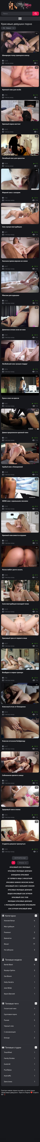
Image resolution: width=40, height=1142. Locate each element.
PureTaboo (19, 1070)
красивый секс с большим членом (20, 886)
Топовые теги (12, 1003)
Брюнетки (19, 938)
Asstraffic (19, 1076)
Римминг (19, 932)
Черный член (19, 1026)
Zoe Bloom (19, 976)
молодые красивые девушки (20, 901)
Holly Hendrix (19, 982)
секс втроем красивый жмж (20, 909)
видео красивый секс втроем (20, 893)
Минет (19, 944)
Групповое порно (19, 1014)
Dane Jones (19, 1081)
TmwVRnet (19, 1052)
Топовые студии (13, 1047)
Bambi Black (19, 964)
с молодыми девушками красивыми (20, 905)
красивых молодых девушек (20, 871)
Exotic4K (19, 1064)
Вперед (21, 863)
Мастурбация (19, 926)
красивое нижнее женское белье (20, 882)
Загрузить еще (20, 858)
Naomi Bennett (19, 994)
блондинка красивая (20, 875)
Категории (10, 915)
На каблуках (19, 950)
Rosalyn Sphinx (19, 970)
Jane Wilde (19, 988)
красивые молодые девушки (20, 890)
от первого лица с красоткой (20, 878)
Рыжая (19, 1020)
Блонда (19, 1038)
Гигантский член (19, 1008)
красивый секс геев (20, 897)
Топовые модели (13, 959)
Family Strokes (19, 1058)
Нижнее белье (19, 921)
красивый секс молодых (20, 867)
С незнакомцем (19, 1032)
